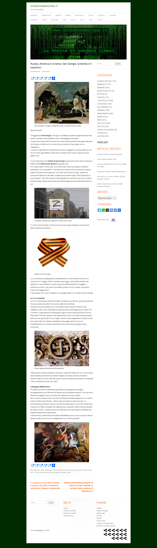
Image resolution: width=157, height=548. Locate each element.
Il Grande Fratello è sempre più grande (109, 154)
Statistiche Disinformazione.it (106, 526)
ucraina (68, 472)
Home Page (33, 15)
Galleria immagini (102, 511)
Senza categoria (105, 129)
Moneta (101, 116)
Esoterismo (34, 20)
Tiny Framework (39, 530)
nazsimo (49, 472)
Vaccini (100, 136)
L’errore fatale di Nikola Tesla (106, 159)
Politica (73, 20)
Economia (112, 15)
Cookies (99, 508)
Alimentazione (46, 15)
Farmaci (44, 20)
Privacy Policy (101, 521)
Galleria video (101, 513)
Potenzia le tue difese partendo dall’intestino (111, 172)
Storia (91, 20)
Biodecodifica (79, 15)
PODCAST (102, 142)
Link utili (99, 516)
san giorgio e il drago (59, 472)
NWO (64, 20)
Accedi (65, 508)
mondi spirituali (41, 472)
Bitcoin (101, 94)
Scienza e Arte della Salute (105, 523)
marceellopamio (35, 71)
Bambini (67, 15)
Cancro (90, 15)
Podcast (100, 20)
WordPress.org (68, 516)
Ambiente (58, 15)
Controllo (101, 15)
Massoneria (55, 20)
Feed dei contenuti (69, 511)
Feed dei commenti (69, 513)
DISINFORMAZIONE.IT (44, 6)
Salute (82, 20)
